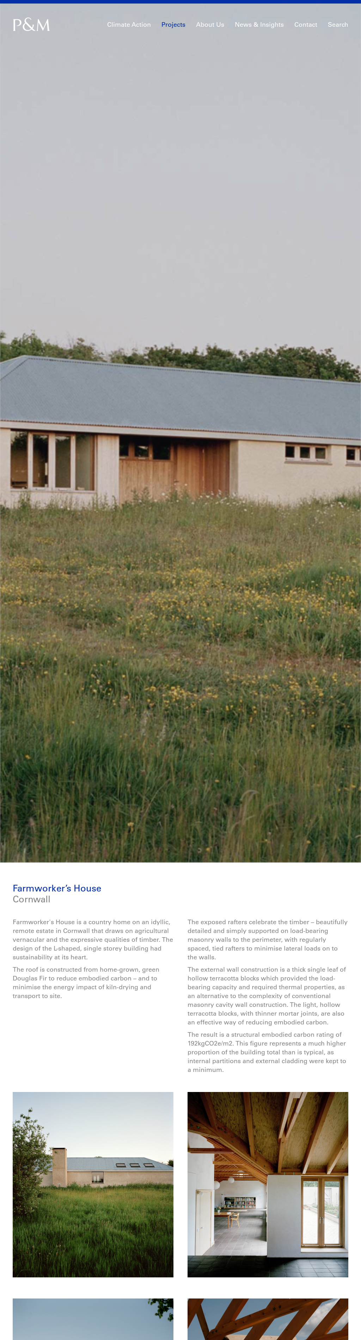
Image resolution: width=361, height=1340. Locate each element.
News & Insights (259, 24)
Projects (173, 24)
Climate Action (129, 24)
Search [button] (338, 24)
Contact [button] (305, 24)
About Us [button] (210, 24)
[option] (180, 399)
